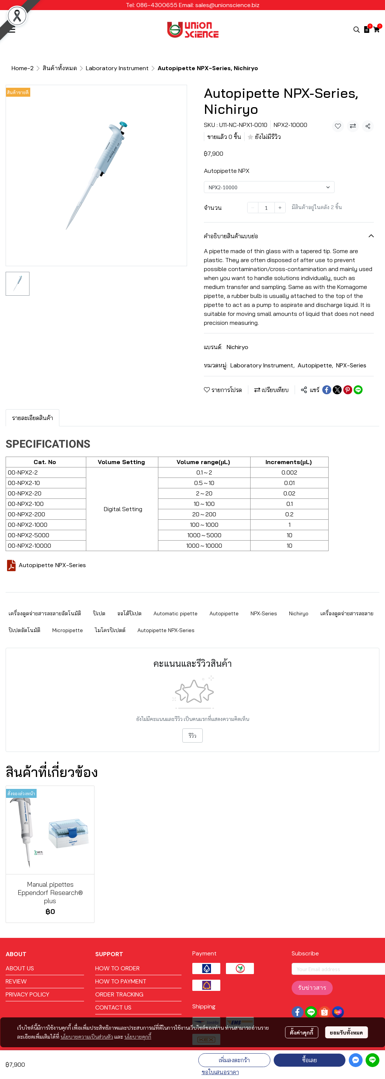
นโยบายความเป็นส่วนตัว (86, 1036)
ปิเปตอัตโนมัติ (24, 630)
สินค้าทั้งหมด (60, 68)
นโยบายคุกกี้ (137, 1036)
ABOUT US (20, 968)
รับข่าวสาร (312, 987)
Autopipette (315, 365)
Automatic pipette (175, 613)
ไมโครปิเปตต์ (110, 630)
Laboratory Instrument (117, 68)
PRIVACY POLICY (27, 994)
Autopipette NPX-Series (52, 565)
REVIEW (16, 981)
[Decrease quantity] (253, 207)
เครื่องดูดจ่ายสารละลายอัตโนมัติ (45, 613)
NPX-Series (351, 365)
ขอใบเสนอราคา (220, 1072)
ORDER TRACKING (119, 994)
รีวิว (192, 735)
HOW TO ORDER (117, 968)
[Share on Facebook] (326, 389)
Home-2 (23, 68)
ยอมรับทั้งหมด (346, 1032)
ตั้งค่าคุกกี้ (301, 1032)
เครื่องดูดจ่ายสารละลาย (346, 613)
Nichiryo (237, 347)
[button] (356, 29)
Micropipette (67, 630)
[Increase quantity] (280, 207)
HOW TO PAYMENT (120, 981)
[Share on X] (337, 389)
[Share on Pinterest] (347, 389)
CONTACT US (113, 1007)
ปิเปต (99, 613)
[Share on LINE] (358, 389)
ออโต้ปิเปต (129, 613)
